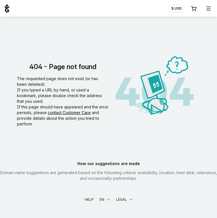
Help (89, 199)
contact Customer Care (69, 112)
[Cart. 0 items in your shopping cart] (194, 8)
